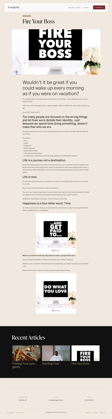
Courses (86, 7)
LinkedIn (95, 412)
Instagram (102, 412)
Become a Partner (75, 7)
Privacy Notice (20, 412)
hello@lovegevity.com (56, 400)
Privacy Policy (10, 412)
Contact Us (99, 7)
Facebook (88, 412)
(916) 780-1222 (89, 400)
